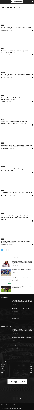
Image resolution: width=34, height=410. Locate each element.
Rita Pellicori (3, 54)
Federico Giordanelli (5, 124)
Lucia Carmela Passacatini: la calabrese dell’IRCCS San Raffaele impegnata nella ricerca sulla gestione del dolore (22, 262)
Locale (3, 95)
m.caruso (3, 101)
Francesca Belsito (4, 148)
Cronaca (3, 166)
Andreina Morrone (4, 30)
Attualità (3, 72)
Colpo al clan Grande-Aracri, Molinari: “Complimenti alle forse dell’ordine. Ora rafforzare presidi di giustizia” (16, 217)
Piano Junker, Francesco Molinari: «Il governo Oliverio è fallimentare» (14, 51)
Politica (3, 48)
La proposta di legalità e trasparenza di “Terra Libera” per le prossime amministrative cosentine (16, 146)
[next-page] (10, 250)
